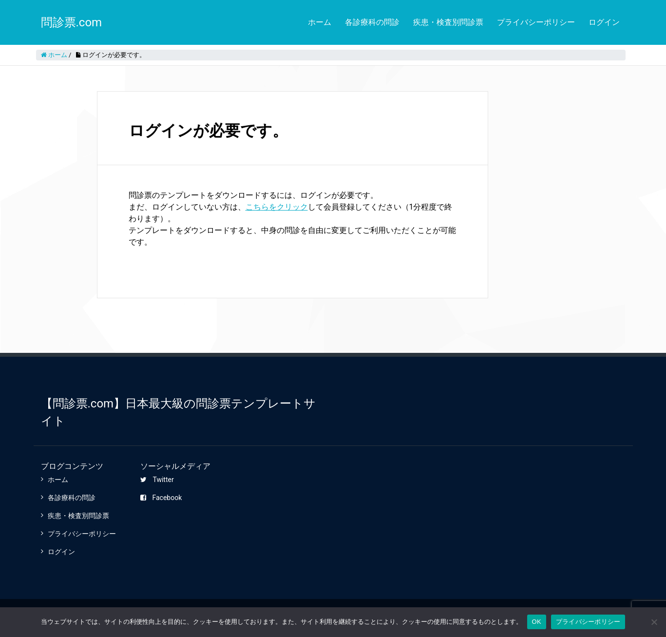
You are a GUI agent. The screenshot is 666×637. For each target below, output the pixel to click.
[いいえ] (654, 622)
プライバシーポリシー (536, 22)
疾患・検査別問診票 (448, 22)
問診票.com (71, 22)
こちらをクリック (277, 207)
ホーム (319, 22)
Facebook (161, 498)
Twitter (156, 479)
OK (536, 621)
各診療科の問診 (372, 22)
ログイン (604, 22)
